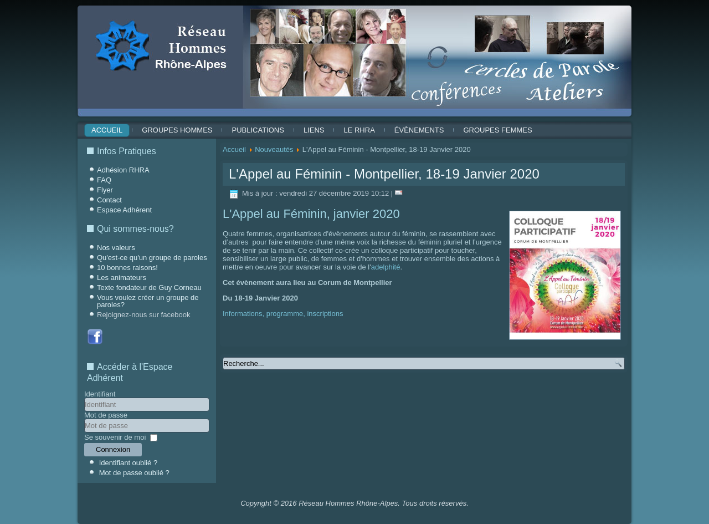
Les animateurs (121, 277)
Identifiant (99, 394)
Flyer (105, 190)
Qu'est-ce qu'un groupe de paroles (152, 257)
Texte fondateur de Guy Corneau (149, 287)
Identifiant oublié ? (128, 463)
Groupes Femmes (497, 130)
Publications (258, 130)
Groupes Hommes (177, 130)
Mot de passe (105, 415)
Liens (314, 130)
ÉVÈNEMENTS (419, 130)
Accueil (106, 130)
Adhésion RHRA (123, 170)
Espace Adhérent (124, 210)
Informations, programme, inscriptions (283, 313)
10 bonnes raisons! (127, 267)
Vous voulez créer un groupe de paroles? (148, 301)
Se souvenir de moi (115, 437)
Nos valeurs (116, 247)
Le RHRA (358, 130)
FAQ (104, 180)
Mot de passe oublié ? (134, 473)
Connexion (113, 449)
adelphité (385, 267)
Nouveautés (274, 149)
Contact (109, 200)
